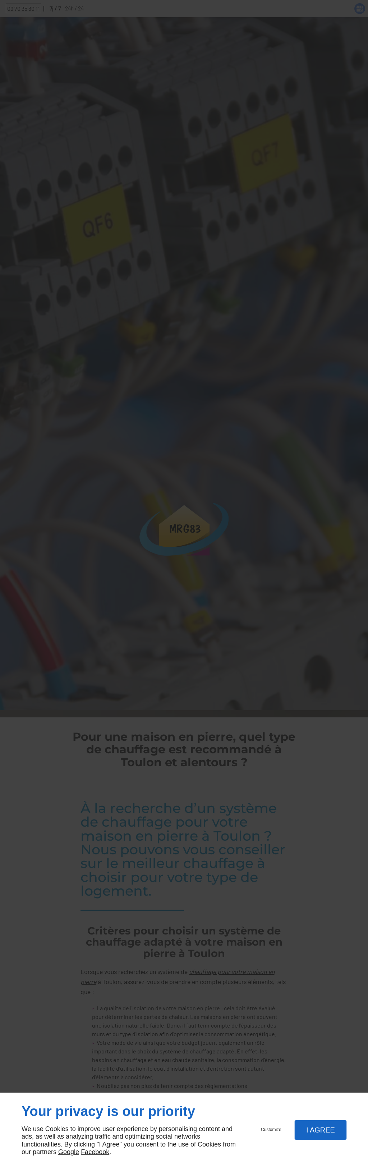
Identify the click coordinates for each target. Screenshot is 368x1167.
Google (68, 1151)
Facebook (95, 1151)
